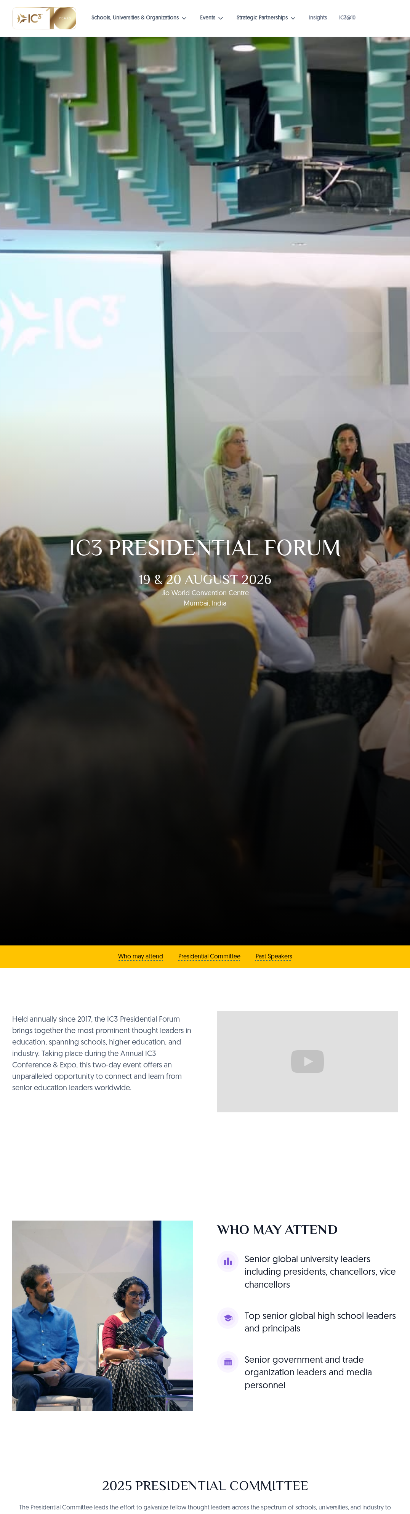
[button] (139, 18)
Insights (318, 18)
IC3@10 (347, 18)
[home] (44, 18)
